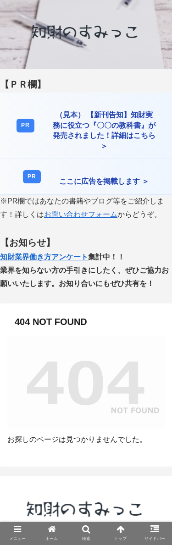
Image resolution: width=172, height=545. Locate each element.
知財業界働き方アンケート (44, 257)
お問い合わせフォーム (80, 214)
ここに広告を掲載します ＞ (104, 181)
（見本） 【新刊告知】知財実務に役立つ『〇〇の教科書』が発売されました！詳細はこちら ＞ (104, 130)
